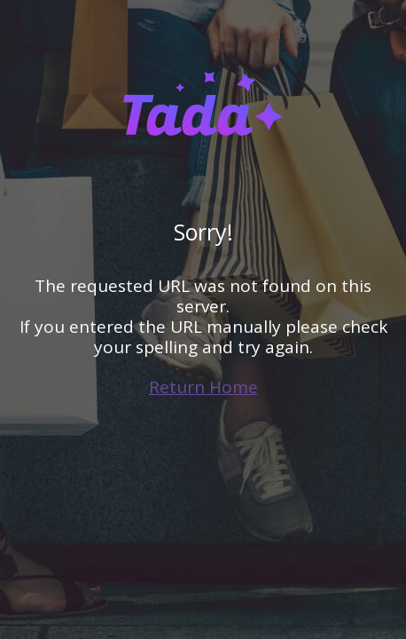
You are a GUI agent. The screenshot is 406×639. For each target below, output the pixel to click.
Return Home (203, 386)
